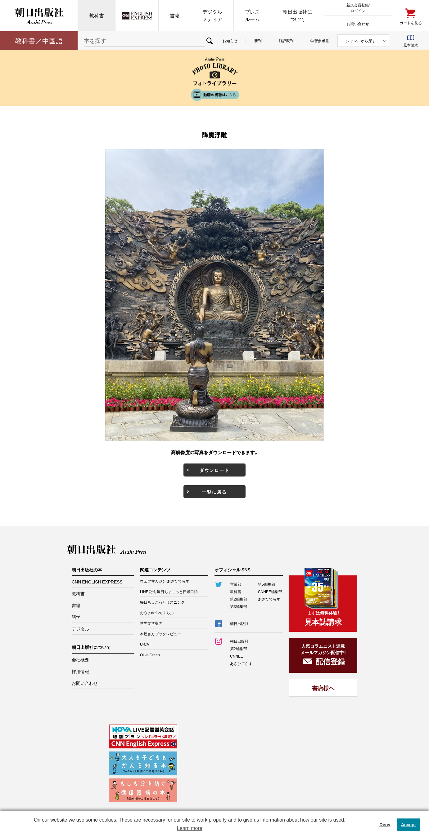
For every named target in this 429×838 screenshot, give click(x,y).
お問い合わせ (358, 23)
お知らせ (230, 40)
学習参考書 (319, 40)
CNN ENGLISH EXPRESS (97, 582)
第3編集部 (238, 606)
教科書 (96, 15)
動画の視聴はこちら (214, 95)
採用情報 (80, 671)
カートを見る (411, 22)
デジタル (80, 629)
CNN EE (136, 15)
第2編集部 (238, 599)
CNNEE (236, 656)
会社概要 (80, 659)
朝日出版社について (297, 15)
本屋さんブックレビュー (160, 633)
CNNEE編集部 (270, 591)
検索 (209, 41)
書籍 (175, 15)
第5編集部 (266, 584)
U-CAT (145, 644)
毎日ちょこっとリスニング (162, 602)
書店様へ (323, 688)
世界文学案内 (151, 623)
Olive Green (150, 655)
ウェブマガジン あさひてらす (164, 581)
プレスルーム (252, 15)
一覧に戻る (214, 492)
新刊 (258, 40)
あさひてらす (269, 599)
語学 (76, 617)
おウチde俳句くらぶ (157, 612)
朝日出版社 (39, 15)
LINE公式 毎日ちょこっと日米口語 (169, 591)
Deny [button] (384, 824)
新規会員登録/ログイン (358, 7)
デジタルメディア (212, 15)
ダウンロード (214, 470)
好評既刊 (286, 40)
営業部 (235, 584)
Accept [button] (408, 824)
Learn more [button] (189, 828)
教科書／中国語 (39, 40)
